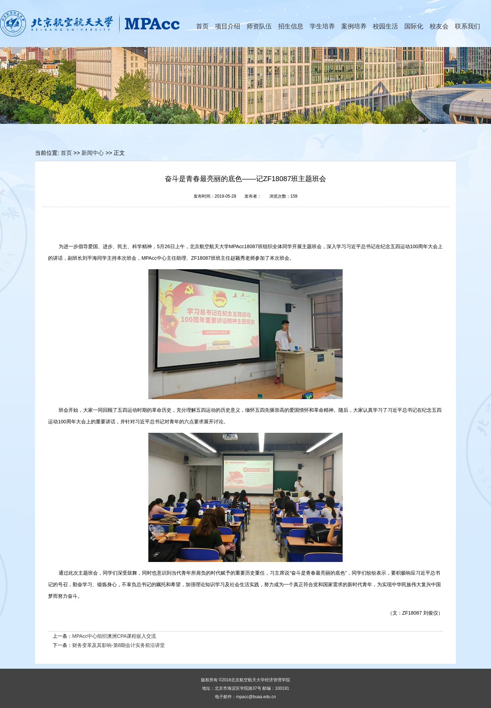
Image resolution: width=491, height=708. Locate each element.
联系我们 (467, 26)
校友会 (439, 26)
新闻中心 (92, 153)
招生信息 (290, 26)
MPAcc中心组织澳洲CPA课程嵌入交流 (114, 636)
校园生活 (385, 26)
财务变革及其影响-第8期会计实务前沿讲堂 (118, 645)
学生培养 (322, 26)
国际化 (413, 26)
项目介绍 (227, 26)
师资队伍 (259, 26)
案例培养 (353, 26)
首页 (202, 26)
